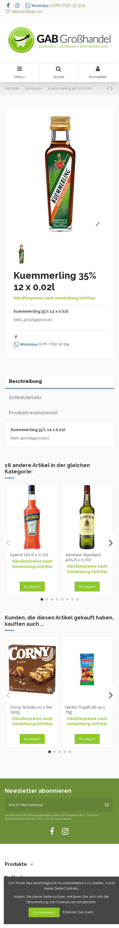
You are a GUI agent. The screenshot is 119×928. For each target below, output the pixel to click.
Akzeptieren (44, 912)
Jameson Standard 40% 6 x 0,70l (83, 557)
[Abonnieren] (107, 804)
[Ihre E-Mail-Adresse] (53, 804)
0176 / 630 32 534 (41, 344)
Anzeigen (32, 586)
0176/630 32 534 (55, 5)
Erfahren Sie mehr (79, 912)
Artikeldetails (25, 397)
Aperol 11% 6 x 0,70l (29, 554)
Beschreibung (25, 381)
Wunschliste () (24, 11)
